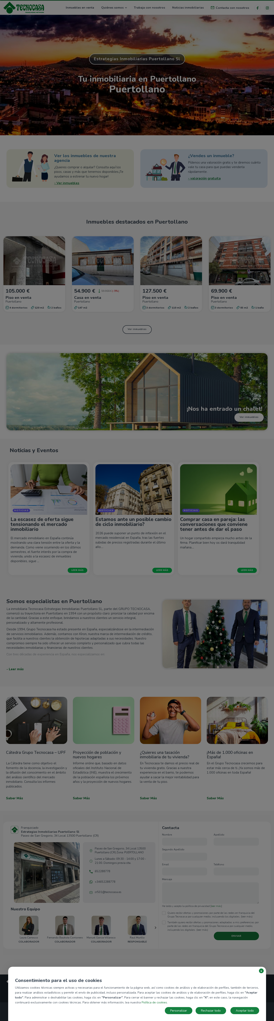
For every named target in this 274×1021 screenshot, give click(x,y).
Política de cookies (154, 1002)
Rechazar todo (211, 1011)
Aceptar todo (245, 1011)
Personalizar (178, 1011)
